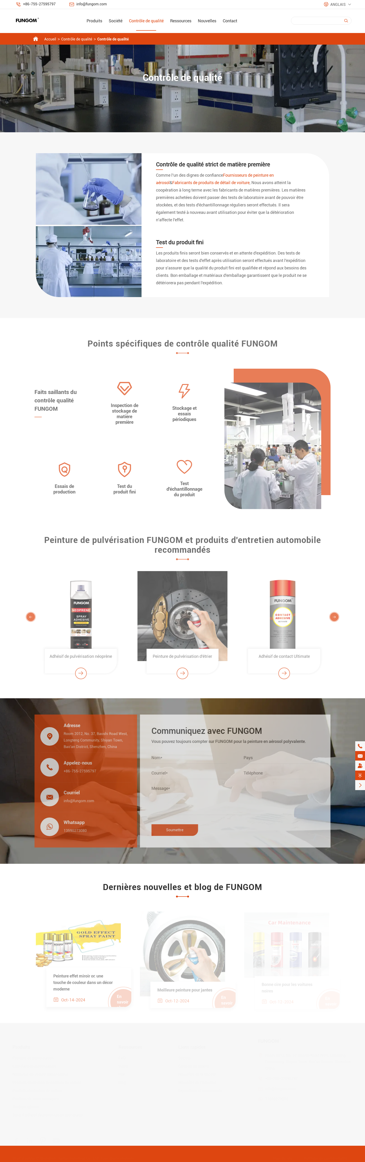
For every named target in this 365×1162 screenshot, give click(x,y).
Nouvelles (207, 20)
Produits (94, 20)
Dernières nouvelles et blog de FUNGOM (182, 887)
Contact (230, 20)
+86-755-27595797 (39, 4)
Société (115, 20)
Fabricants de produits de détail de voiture (211, 182)
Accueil (50, 39)
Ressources (180, 20)
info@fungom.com (91, 4)
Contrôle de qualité (146, 20)
